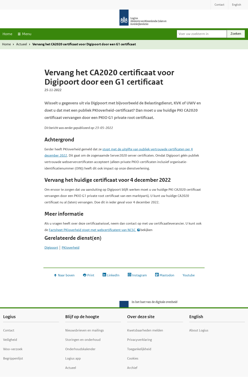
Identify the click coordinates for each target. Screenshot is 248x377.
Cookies (132, 358)
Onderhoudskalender (80, 349)
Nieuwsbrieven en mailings (84, 330)
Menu (26, 34)
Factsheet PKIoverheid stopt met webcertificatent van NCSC (92, 230)
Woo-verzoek (12, 349)
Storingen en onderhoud (83, 339)
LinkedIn (113, 275)
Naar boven (66, 275)
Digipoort (51, 247)
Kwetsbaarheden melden (145, 330)
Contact (8, 330)
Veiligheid (10, 339)
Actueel (21, 44)
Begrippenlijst (13, 358)
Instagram (139, 275)
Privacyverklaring (139, 339)
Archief (132, 368)
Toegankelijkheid (139, 349)
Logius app (73, 358)
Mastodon (167, 275)
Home (7, 34)
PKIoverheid (70, 247)
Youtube (189, 275)
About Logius (198, 330)
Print (90, 275)
